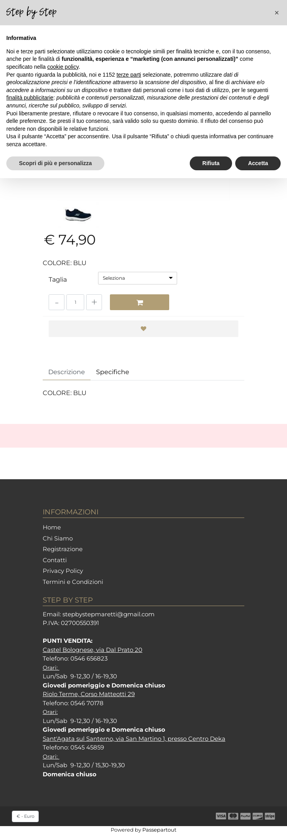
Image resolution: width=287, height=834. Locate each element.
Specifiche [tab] (112, 372)
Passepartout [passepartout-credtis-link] (159, 829)
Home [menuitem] (52, 527)
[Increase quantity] (94, 302)
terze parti (129, 75)
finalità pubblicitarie (29, 97)
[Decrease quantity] (56, 302)
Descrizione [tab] (66, 372)
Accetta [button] (258, 163)
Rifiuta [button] (211, 163)
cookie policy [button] (63, 67)
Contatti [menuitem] (55, 560)
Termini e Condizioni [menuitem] (73, 581)
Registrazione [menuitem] (63, 549)
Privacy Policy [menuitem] (63, 570)
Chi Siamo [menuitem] (58, 538)
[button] (276, 12)
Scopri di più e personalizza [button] (55, 163)
